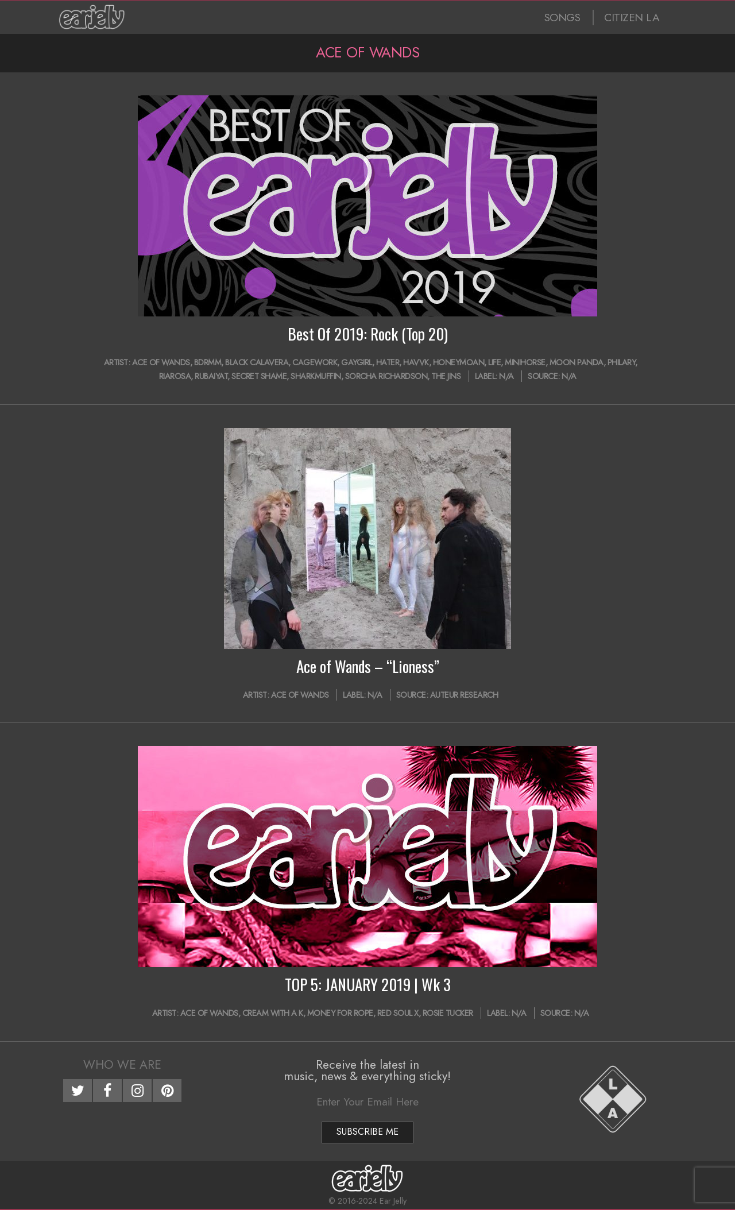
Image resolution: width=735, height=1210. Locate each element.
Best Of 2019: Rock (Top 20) (368, 333)
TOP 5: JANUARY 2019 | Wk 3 (368, 984)
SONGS (562, 17)
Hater (388, 362)
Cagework (314, 362)
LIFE (494, 362)
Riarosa (175, 376)
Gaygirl (356, 362)
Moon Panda (577, 362)
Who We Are (122, 1064)
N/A (506, 376)
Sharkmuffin (316, 376)
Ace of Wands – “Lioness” (367, 666)
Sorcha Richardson (386, 376)
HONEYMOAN (459, 362)
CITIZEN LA (631, 17)
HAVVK (416, 362)
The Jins (446, 376)
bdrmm (208, 362)
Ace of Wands (161, 362)
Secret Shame (259, 376)
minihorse (525, 362)
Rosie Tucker (448, 1013)
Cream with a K (272, 1013)
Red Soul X (398, 1013)
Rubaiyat (211, 376)
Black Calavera (256, 362)
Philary (622, 362)
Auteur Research (464, 695)
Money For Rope (340, 1013)
